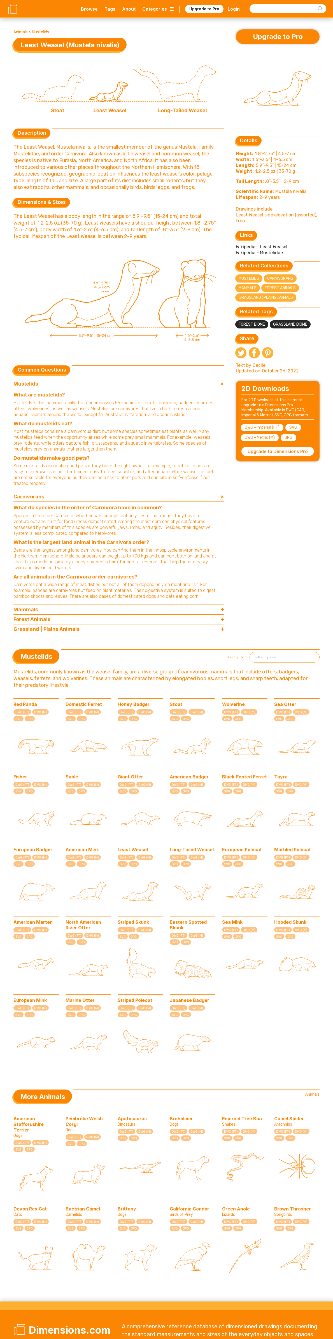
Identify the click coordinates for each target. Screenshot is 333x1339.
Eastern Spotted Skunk (188, 924)
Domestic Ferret (84, 704)
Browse (89, 9)
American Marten (33, 922)
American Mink (82, 849)
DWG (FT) (22, 712)
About (129, 9)
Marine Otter (80, 1000)
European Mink (30, 1000)
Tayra (281, 777)
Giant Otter (130, 777)
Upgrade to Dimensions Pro (278, 451)
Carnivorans (280, 278)
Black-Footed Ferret (244, 777)
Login (234, 9)
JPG (288, 437)
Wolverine (233, 704)
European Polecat (242, 849)
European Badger (32, 849)
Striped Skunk (133, 922)
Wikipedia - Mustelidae (259, 252)
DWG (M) (40, 712)
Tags (109, 9)
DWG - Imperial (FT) (262, 427)
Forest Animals (280, 288)
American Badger (189, 777)
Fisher (20, 777)
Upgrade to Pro (204, 8)
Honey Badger (134, 704)
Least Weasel (133, 849)
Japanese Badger (189, 1000)
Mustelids (40, 32)
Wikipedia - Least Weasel (261, 246)
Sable (72, 777)
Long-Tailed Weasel (192, 849)
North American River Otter (83, 924)
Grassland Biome (290, 324)
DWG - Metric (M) (260, 437)
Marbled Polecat (292, 849)
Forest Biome (252, 324)
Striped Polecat (135, 1000)
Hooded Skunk (290, 922)
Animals (20, 32)
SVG (293, 427)
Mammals (248, 288)
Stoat (176, 704)
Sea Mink (232, 922)
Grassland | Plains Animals (266, 297)
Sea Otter (285, 704)
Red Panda (25, 704)
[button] (234, 657)
